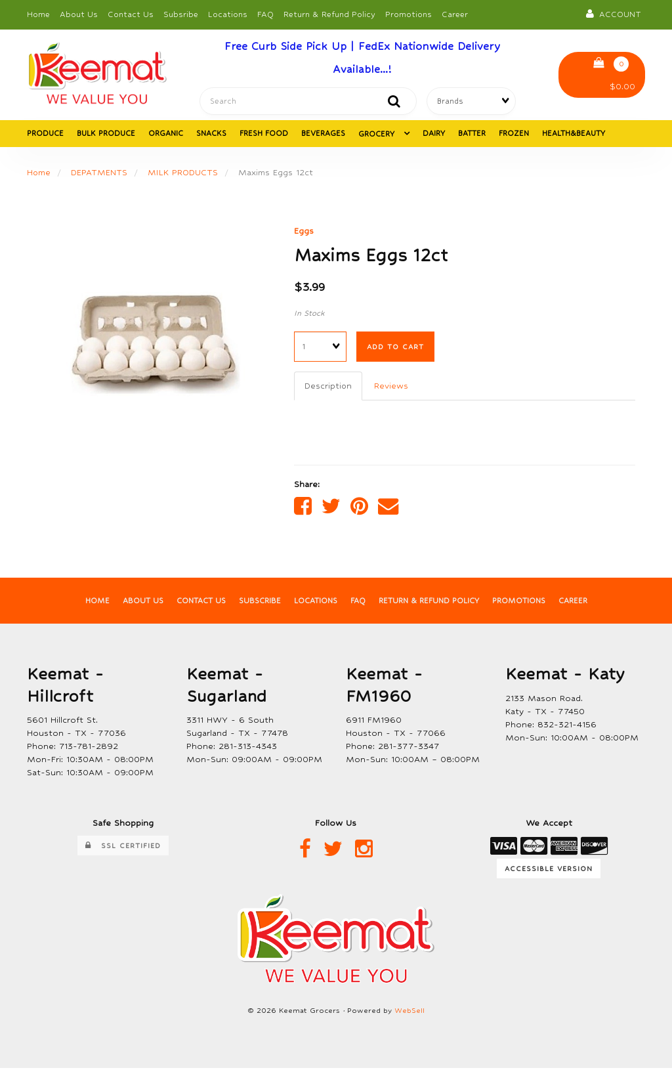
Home (38, 14)
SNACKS (211, 134)
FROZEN (514, 134)
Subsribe (180, 14)
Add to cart (395, 348)
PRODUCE (45, 134)
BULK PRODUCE (106, 134)
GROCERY (377, 135)
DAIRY (434, 134)
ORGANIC (165, 134)
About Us (79, 14)
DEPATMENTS (100, 174)
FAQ (265, 14)
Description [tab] (328, 387)
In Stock (309, 315)
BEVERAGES (323, 134)
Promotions (408, 14)
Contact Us (131, 14)
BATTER (472, 134)
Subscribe (259, 603)
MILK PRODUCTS (184, 174)
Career (455, 14)
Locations (227, 14)
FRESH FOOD (264, 134)
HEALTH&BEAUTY (573, 134)
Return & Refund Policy (329, 14)
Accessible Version (549, 870)
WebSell (409, 1013)
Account (613, 14)
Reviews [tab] (392, 387)
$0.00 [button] (614, 74)
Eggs (304, 232)
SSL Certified (123, 848)
